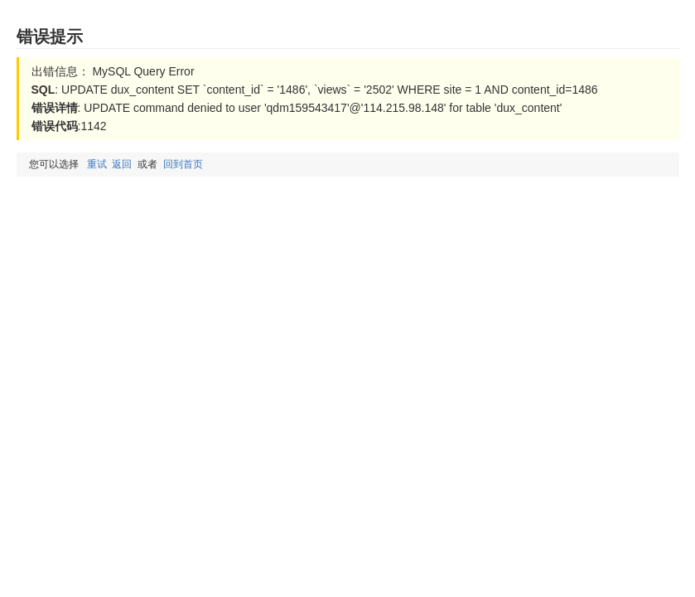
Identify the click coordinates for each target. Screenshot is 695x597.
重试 (97, 164)
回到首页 (183, 164)
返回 (122, 164)
